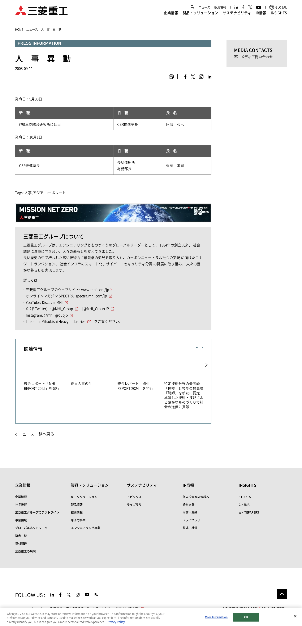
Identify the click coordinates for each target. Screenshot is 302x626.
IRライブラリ (191, 520)
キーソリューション (84, 496)
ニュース (204, 9)
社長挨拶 (21, 504)
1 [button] (197, 347)
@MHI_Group (62, 308)
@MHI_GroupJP (96, 308)
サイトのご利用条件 (49, 608)
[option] (47, 373)
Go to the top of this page (282, 594)
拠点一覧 (21, 535)
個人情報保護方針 (77, 608)
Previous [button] (20, 379)
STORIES (245, 496)
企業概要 (21, 496)
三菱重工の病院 (25, 551)
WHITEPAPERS (249, 512)
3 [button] (202, 347)
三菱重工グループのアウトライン (37, 512)
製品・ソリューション (200, 15)
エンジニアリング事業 (85, 527)
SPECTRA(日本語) (130, 608)
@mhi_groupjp (56, 315)
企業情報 (171, 15)
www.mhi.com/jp (95, 289)
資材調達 (21, 543)
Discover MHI (52, 302)
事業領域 (21, 520)
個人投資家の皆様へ (196, 496)
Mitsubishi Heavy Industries (63, 321)
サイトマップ (24, 608)
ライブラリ (134, 504)
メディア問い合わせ (257, 57)
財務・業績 (190, 512)
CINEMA (244, 504)
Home (19, 29)
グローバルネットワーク (31, 527)
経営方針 (188, 504)
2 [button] (199, 347)
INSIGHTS (279, 15)
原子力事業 (78, 520)
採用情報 (220, 9)
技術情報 (77, 512)
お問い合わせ (101, 608)
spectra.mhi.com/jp (91, 296)
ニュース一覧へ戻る (36, 434)
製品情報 (77, 504)
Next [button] (207, 379)
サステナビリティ (237, 15)
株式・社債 (190, 527)
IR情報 (261, 15)
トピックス (134, 496)
